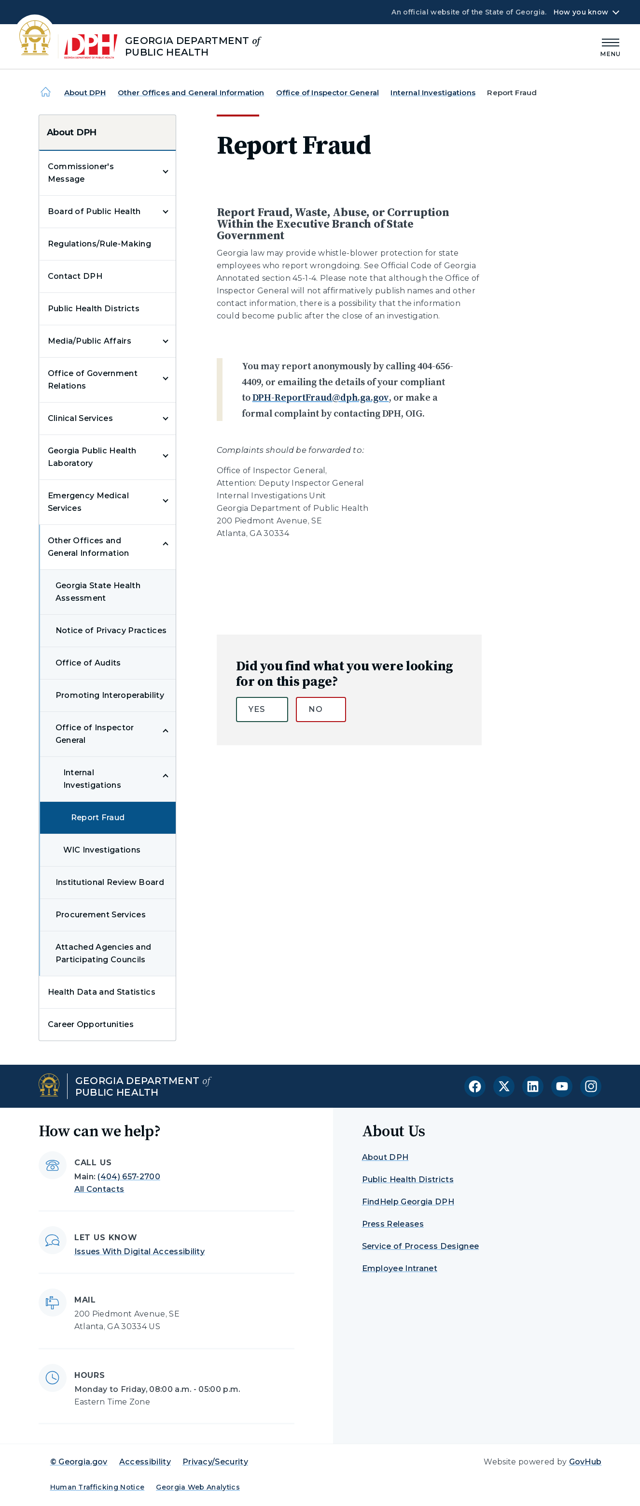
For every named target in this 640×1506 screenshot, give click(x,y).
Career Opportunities (91, 1024)
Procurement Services (101, 914)
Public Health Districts (93, 308)
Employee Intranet (399, 1268)
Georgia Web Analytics (198, 1487)
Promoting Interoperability (110, 695)
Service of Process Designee (420, 1246)
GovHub (585, 1461)
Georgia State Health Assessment (98, 592)
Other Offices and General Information (191, 92)
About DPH (85, 92)
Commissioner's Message (81, 173)
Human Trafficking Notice (97, 1487)
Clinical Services (80, 418)
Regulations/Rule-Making (99, 243)
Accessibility (145, 1461)
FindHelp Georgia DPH (408, 1201)
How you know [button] (581, 12)
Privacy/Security (215, 1461)
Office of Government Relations (93, 380)
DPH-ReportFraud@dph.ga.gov (320, 397)
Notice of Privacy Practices (111, 630)
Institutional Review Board (110, 882)
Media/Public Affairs (89, 341)
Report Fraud (98, 817)
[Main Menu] (610, 46)
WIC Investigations (102, 849)
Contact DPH (75, 276)
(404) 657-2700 (128, 1176)
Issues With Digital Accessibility (139, 1251)
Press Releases (393, 1224)
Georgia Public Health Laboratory (92, 457)
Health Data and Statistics (101, 992)
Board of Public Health (94, 211)
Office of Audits (88, 662)
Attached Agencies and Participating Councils (104, 953)
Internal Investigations (432, 92)
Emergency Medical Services (88, 502)
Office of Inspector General (327, 92)
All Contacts (99, 1189)
